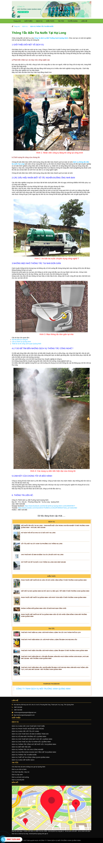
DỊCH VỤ (39, 21)
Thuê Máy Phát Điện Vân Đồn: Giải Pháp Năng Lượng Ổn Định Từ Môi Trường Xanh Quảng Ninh (54, 650)
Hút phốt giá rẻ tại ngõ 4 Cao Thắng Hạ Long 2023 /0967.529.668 (43, 562)
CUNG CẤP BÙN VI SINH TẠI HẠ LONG (35, 831)
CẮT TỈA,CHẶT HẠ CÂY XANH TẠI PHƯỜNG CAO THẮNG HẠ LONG (41, 543)
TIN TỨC (61, 21)
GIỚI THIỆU (28, 21)
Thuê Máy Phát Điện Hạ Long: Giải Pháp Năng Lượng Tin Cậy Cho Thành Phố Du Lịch (51, 632)
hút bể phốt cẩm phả (71, 831)
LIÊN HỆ (84, 21)
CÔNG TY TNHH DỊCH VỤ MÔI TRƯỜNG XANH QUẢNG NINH (43, 689)
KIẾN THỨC (50, 21)
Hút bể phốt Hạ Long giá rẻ (56, 831)
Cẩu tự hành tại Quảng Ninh (21, 341)
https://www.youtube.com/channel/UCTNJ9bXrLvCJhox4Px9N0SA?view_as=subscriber (47, 508)
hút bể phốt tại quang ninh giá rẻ (38, 833)
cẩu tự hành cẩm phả (84, 831)
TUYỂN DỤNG (73, 21)
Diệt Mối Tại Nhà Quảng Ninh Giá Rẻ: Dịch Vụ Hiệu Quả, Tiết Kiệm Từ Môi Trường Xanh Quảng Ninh (55, 591)
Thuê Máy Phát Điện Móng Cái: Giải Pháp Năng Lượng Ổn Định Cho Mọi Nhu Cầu (49, 639)
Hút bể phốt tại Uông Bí (20, 339)
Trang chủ (17, 21)
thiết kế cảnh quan (17, 831)
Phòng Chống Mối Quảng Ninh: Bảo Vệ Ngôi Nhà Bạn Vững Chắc (43, 608)
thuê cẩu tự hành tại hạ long (20, 833)
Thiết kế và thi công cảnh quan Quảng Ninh (26, 344)
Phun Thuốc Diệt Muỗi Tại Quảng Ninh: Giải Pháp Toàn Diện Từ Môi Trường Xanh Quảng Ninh (53, 597)
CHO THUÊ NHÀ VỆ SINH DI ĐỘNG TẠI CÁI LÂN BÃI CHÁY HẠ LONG (42, 554)
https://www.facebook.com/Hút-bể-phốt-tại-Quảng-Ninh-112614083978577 (50, 506)
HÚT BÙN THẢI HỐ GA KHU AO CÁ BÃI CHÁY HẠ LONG (38, 532)
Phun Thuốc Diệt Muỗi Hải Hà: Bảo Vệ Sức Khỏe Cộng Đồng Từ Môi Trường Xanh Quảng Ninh (54, 580)
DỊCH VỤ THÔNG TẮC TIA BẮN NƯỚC (42, 26)
